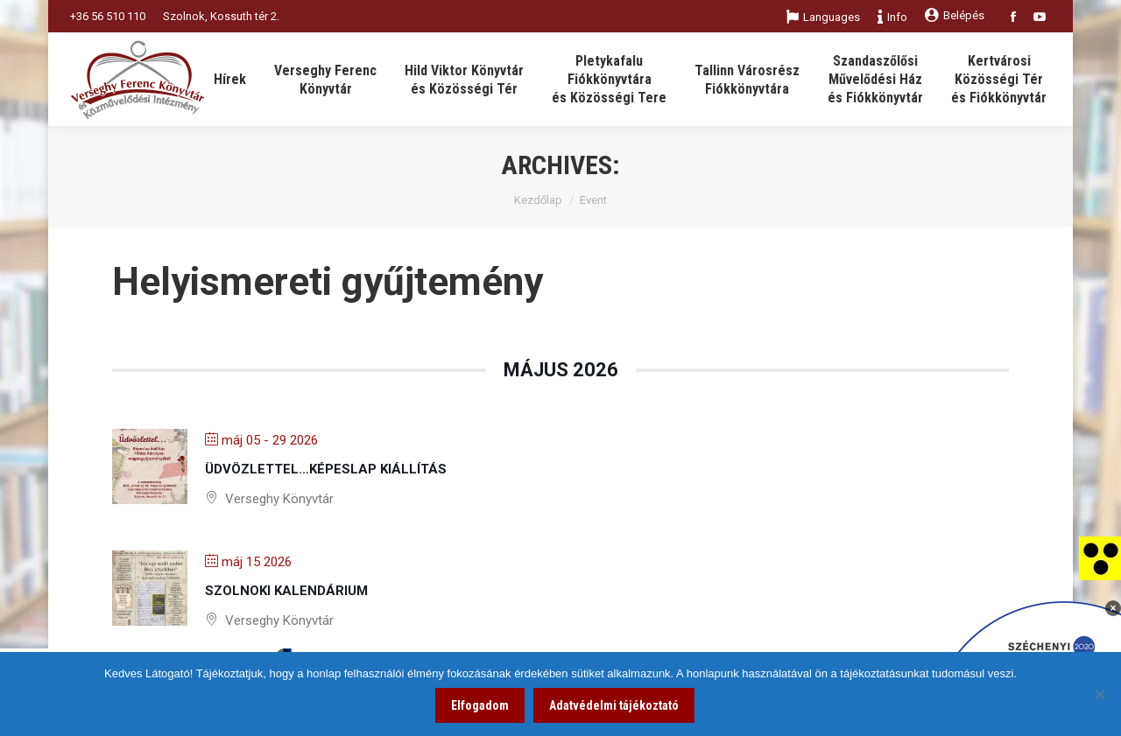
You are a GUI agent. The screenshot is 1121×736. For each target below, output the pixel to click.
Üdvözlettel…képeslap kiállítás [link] (326, 469)
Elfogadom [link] (480, 705)
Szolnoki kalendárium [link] (286, 591)
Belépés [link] (954, 15)
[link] (1100, 557)
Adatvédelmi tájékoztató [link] (614, 705)
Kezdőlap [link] (538, 200)
